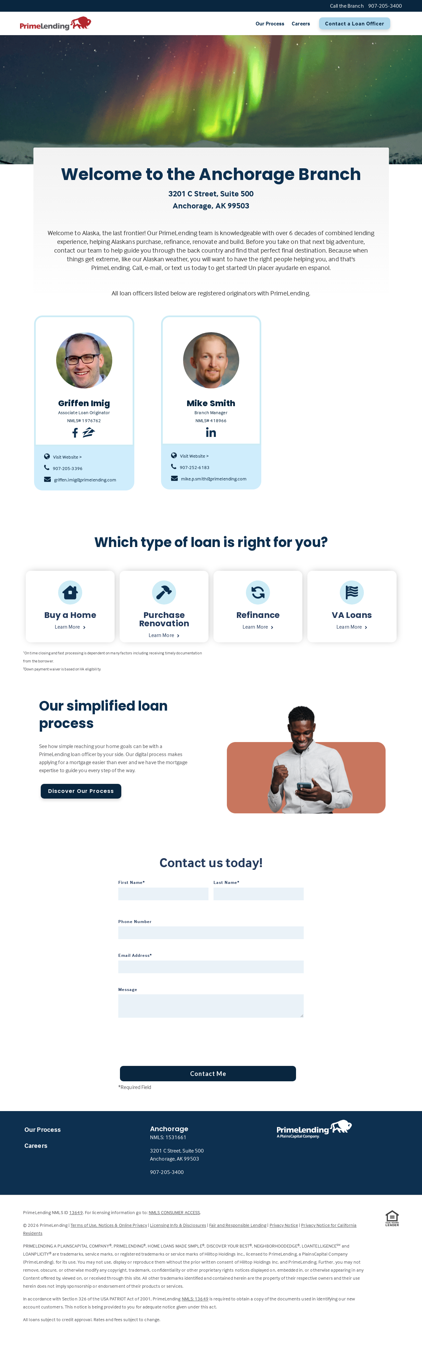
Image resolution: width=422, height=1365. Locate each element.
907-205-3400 (167, 1172)
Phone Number (135, 921)
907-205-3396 (63, 468)
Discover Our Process (81, 791)
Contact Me (208, 1073)
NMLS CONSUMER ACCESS (174, 1212)
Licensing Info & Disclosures (178, 1225)
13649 (76, 1212)
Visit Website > (63, 457)
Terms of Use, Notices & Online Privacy (109, 1225)
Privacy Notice (284, 1225)
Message (127, 989)
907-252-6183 (190, 467)
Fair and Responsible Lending (237, 1225)
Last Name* (227, 882)
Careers (301, 23)
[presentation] (169, 1039)
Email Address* (135, 955)
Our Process (270, 23)
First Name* (131, 882)
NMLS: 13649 (195, 1298)
